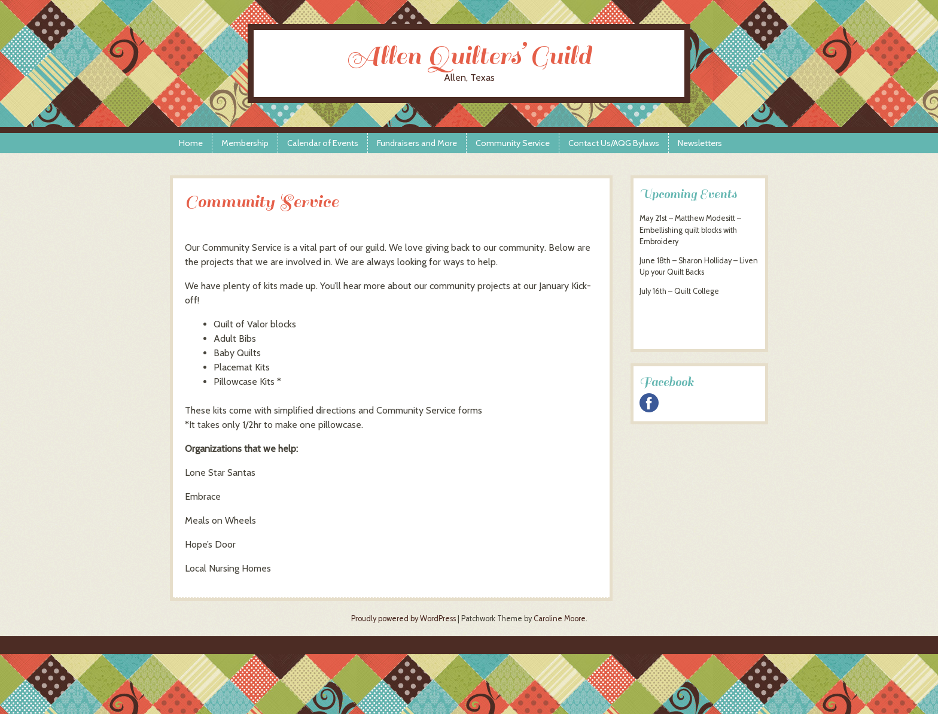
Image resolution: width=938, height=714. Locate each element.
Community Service (513, 143)
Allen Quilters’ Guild (469, 56)
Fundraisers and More (417, 143)
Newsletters (700, 143)
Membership (245, 143)
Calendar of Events (322, 143)
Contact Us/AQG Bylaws (613, 143)
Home (191, 143)
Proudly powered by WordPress (403, 618)
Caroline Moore (560, 618)
